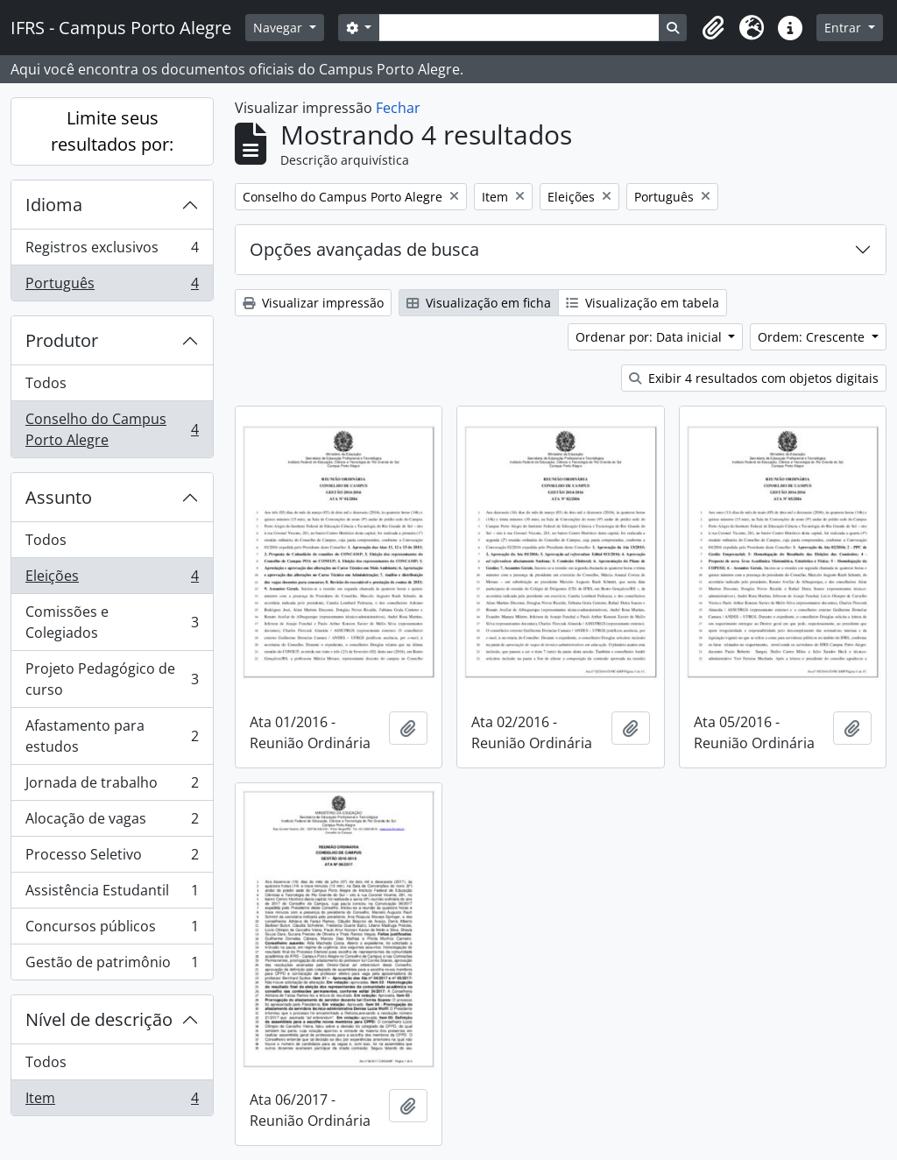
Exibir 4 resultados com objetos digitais (754, 378)
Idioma (53, 204)
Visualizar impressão (313, 302)
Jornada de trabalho (112, 786)
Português (112, 286)
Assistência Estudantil (112, 894)
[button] (713, 28)
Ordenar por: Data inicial (650, 337)
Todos (46, 383)
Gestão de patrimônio (112, 965)
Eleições (112, 579)
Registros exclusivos (112, 251)
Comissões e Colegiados (112, 622)
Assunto (58, 497)
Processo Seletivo (112, 858)
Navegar (279, 27)
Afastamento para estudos (112, 736)
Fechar (398, 107)
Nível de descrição (99, 1019)
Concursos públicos (112, 930)
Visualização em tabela (642, 302)
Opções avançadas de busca (364, 249)
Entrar (844, 27)
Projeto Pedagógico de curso (112, 679)
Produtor (61, 340)
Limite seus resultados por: (112, 131)
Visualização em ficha (478, 302)
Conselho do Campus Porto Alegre (112, 429)
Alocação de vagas (112, 822)
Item (112, 1101)
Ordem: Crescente (813, 337)
